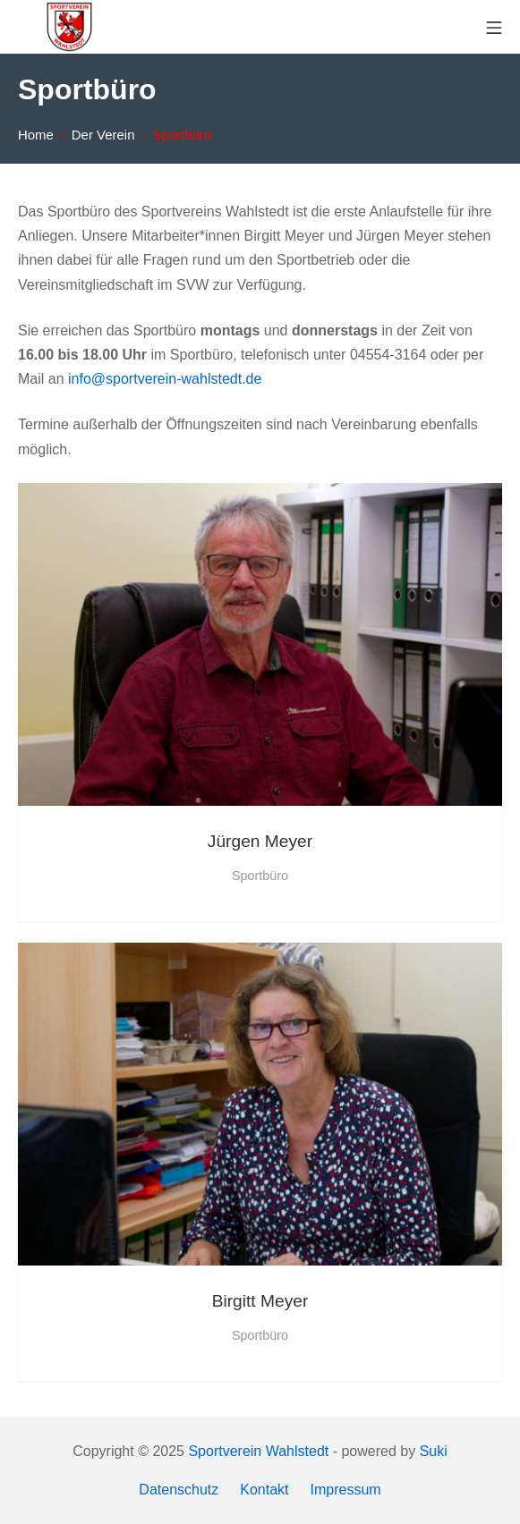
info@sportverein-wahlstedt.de (164, 378)
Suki (434, 1451)
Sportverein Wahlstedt (258, 1451)
